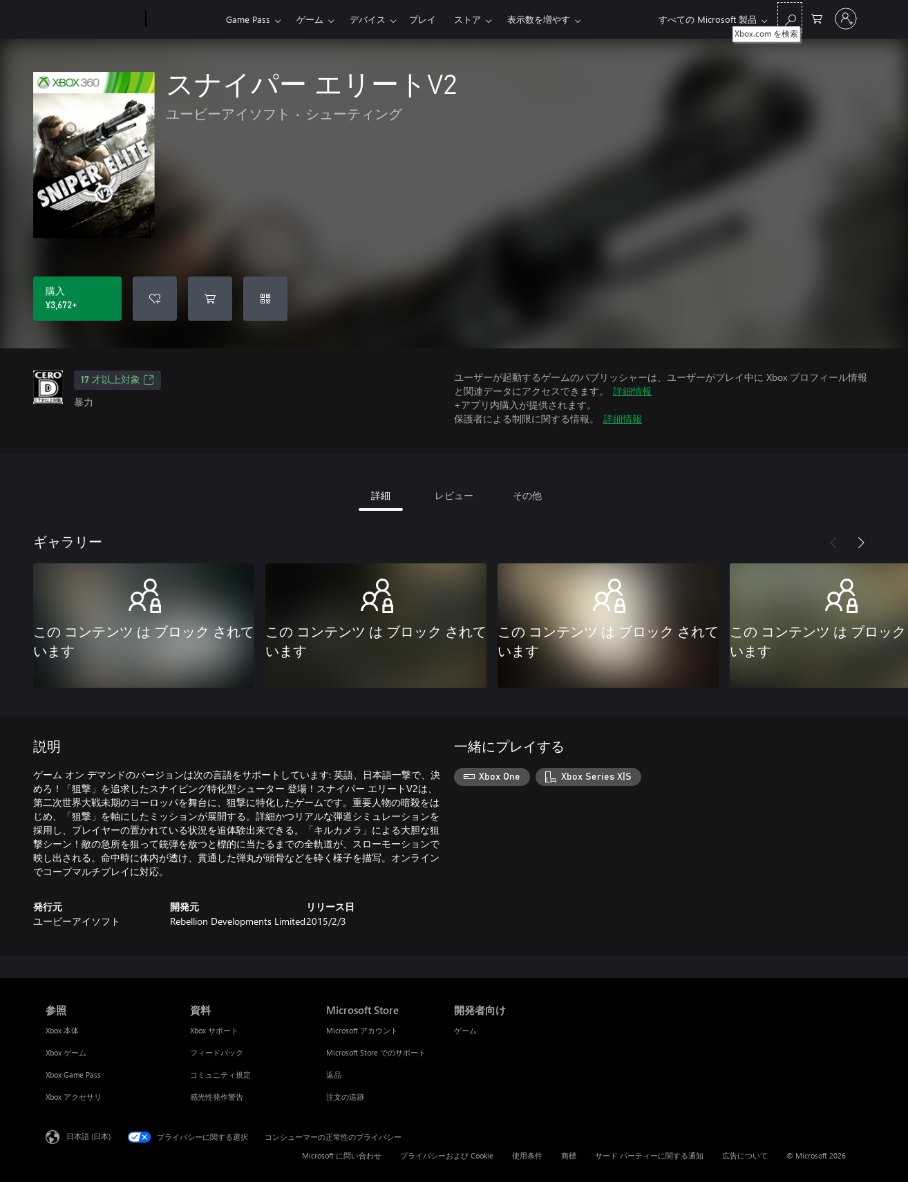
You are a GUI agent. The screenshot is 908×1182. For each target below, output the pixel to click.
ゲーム (309, 19)
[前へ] (833, 542)
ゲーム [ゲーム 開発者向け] (465, 1030)
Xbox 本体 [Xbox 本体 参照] (62, 1030)
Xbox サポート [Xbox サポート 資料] (214, 1030)
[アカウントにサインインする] (845, 18)
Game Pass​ (248, 19)
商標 (568, 1155)
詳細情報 (632, 390)
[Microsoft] (93, 19)
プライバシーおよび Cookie (446, 1155)
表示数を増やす (538, 19)
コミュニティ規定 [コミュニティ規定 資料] (220, 1074)
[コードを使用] (265, 298)
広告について (745, 1155)
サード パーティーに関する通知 (649, 1155)
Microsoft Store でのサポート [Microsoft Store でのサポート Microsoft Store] (376, 1052)
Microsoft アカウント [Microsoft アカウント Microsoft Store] (362, 1030)
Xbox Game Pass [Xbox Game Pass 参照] (73, 1074)
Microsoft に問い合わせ (341, 1155)
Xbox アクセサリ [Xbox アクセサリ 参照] (74, 1096)
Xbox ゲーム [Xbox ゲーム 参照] (66, 1052)
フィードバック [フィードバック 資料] (216, 1052)
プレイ (422, 19)
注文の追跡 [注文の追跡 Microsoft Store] (345, 1096)
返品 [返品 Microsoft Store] (333, 1074)
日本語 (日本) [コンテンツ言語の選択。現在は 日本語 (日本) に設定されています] (88, 1136)
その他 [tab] (527, 495)
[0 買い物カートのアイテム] (816, 17)
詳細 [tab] (380, 495)
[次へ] (861, 542)
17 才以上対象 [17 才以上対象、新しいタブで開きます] (117, 380)
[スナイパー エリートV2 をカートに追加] (210, 298)
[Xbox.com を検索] (789, 17)
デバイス (368, 19)
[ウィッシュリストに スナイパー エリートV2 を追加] (155, 298)
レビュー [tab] (454, 495)
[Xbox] (184, 19)
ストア (467, 19)
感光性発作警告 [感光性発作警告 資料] (216, 1096)
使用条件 (527, 1155)
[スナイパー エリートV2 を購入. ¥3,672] (77, 298)
